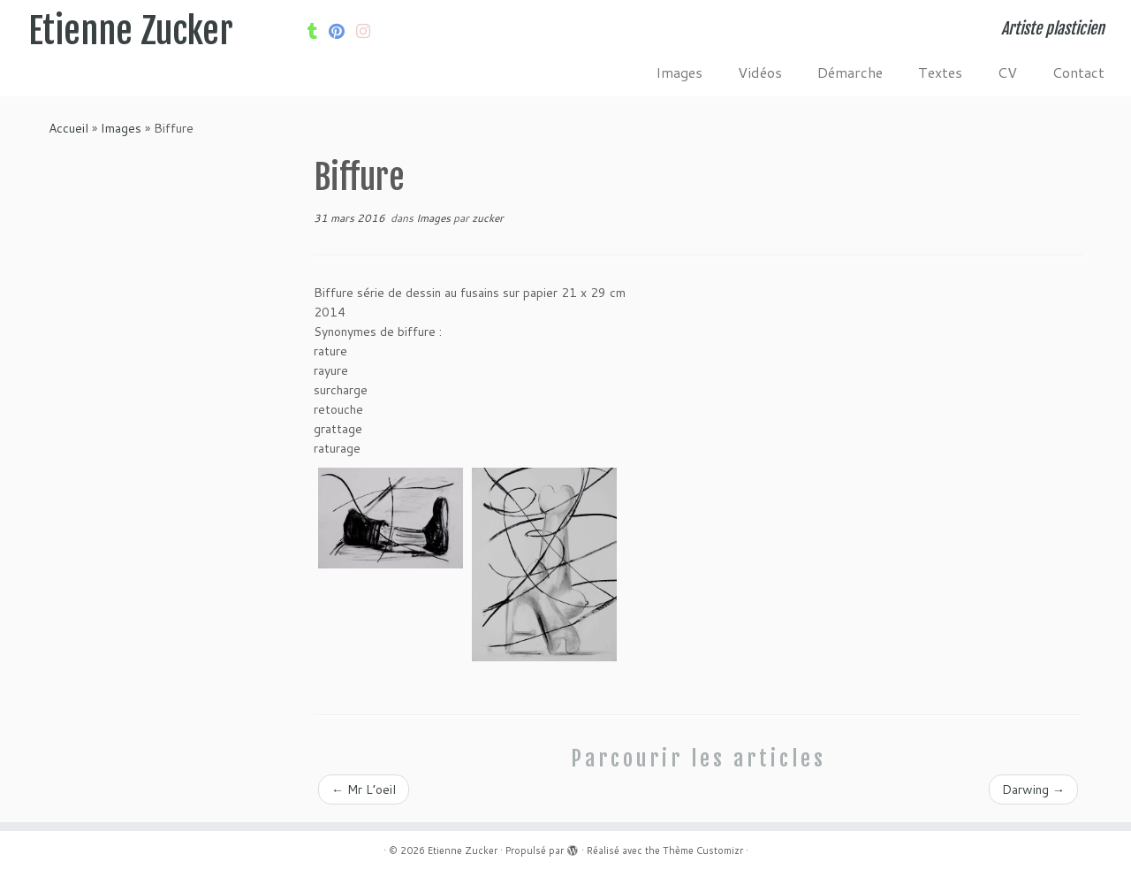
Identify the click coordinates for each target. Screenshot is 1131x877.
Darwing (1033, 789)
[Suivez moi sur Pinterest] (342, 30)
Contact (1078, 72)
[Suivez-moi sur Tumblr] (318, 30)
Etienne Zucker (130, 31)
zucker (488, 217)
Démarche (850, 72)
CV (1007, 72)
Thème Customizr (703, 850)
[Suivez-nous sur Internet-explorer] (369, 30)
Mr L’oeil (363, 789)
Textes (940, 72)
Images (679, 72)
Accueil (68, 128)
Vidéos (760, 72)
